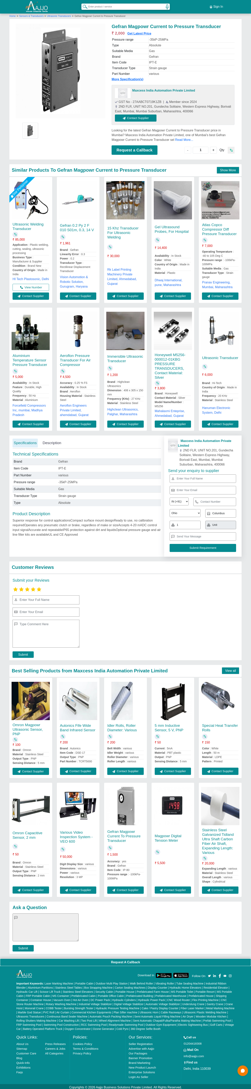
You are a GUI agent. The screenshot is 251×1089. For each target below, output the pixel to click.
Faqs (19, 1070)
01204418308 (193, 1041)
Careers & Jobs (55, 1047)
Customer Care (26, 1051)
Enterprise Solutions (142, 1070)
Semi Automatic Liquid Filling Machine (157, 1014)
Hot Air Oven (80, 998)
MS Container (60, 994)
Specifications (25, 441)
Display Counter (157, 985)
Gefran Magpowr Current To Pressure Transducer (124, 834)
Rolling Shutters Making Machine (36, 1018)
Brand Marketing (139, 1061)
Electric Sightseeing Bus (193, 1023)
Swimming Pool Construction (61, 1023)
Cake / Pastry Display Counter (160, 1006)
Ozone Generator (103, 1027)
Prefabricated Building (139, 994)
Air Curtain (62, 1010)
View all (230, 669)
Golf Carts (216, 1023)
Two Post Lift (89, 1018)
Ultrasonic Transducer (220, 356)
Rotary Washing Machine (61, 1002)
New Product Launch (142, 1065)
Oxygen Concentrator (78, 1027)
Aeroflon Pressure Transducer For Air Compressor (75, 358)
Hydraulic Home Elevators (185, 985)
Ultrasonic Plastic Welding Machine (205, 1010)
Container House (40, 998)
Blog (19, 1056)
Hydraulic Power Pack (151, 998)
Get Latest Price (139, 31)
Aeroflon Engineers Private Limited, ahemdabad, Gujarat (74, 408)
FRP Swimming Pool (28, 1023)
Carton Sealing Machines (130, 985)
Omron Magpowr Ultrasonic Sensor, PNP (28, 727)
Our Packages (138, 1051)
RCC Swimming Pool (94, 1023)
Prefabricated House (201, 994)
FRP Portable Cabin (38, 994)
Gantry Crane (215, 1002)
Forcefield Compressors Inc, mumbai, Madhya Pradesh (29, 408)
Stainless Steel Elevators (78, 990)
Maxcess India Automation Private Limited (163, 88)
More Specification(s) (127, 77)
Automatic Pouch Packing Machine (111, 1014)
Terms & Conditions (85, 1047)
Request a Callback (134, 148)
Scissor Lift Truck (50, 990)
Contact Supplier (138, 116)
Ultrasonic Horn (149, 1010)
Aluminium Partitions (40, 985)
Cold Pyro (122, 1027)
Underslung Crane (193, 1002)
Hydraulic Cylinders (124, 998)
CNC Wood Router (178, 998)
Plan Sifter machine (125, 1010)
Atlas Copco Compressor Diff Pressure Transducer (219, 227)
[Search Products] (83, 6)
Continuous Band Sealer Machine (67, 1014)
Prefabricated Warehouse (170, 994)
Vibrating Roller (164, 981)
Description (52, 441)
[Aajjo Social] (209, 973)
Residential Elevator (216, 985)
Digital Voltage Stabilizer (129, 1002)
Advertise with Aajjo (141, 1047)
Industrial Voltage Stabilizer (95, 1002)
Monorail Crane (34, 1006)
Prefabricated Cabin (83, 994)
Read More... (184, 138)
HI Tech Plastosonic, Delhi (31, 277)
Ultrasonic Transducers (59, 14)
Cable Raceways (171, 1010)
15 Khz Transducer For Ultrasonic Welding (122, 231)
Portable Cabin (84, 981)
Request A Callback (125, 960)
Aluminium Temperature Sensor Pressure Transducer (30, 358)
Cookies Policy (82, 1042)
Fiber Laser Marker (192, 1006)
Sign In (216, 6)
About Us (22, 1042)
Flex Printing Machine (205, 998)
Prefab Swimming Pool (217, 1018)
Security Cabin (104, 990)
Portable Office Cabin (111, 994)
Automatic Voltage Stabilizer (163, 1002)
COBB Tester (54, 1006)
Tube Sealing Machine (190, 981)
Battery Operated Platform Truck (42, 1027)
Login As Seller (138, 1075)
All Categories (54, 1051)
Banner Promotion (140, 1056)
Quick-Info (23, 1061)
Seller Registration (141, 1042)
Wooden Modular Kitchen (211, 1014)
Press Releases (55, 1042)
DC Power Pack (100, 998)
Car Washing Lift (69, 1018)
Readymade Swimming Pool (126, 1023)
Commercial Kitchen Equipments (91, 1010)
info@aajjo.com (194, 1054)
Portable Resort (205, 990)
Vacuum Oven (62, 998)
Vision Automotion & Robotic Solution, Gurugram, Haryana (74, 280)
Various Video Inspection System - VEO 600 (76, 835)
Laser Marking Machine (59, 981)
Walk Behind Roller (141, 981)
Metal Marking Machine (220, 1006)
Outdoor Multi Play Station (112, 981)
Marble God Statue (29, 1010)
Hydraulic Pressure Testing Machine (117, 1006)
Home (12, 14)
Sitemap (21, 1047)
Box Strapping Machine (98, 985)
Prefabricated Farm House (153, 990)
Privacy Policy (82, 1051)
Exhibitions (23, 1065)
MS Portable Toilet (182, 990)
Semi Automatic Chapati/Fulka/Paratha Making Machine (167, 1018)
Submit (23, 652)
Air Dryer (188, 1014)
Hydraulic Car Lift (26, 990)
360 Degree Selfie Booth (146, 1027)
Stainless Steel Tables (68, 985)
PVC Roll (48, 1010)
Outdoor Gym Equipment (161, 1023)
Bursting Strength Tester (79, 1006)
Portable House (125, 990)
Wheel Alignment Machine (115, 1018)
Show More (228, 168)
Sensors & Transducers (31, 14)
